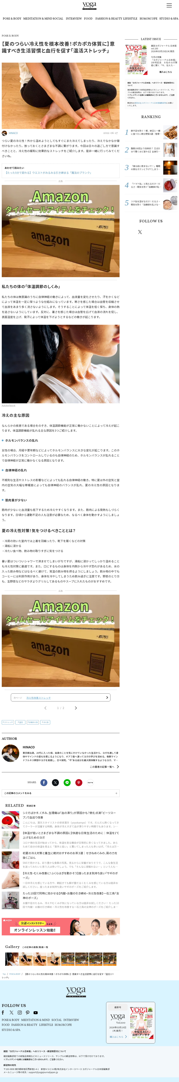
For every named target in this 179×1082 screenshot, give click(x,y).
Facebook (43, 785)
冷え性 (45, 724)
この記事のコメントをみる (17, 795)
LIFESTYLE (130, 19)
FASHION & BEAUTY (108, 19)
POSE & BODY (12, 19)
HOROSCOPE (148, 19)
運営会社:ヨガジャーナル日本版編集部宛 (150, 102)
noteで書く (90, 785)
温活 (21, 724)
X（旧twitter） (55, 785)
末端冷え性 (33, 724)
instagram (150, 232)
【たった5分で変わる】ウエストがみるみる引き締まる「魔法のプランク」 (46, 172)
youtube (79, 1001)
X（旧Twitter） (55, 1001)
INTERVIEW (74, 19)
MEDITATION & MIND (37, 19)
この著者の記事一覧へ (102, 769)
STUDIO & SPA (168, 19)
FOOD (88, 19)
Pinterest (78, 785)
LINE (67, 785)
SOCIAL (58, 19)
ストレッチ (8, 724)
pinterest (161, 232)
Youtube (171, 232)
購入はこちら (165, 71)
